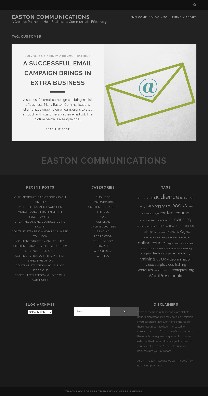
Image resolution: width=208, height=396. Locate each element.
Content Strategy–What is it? (40, 241)
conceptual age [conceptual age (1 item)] (150, 213)
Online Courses (103, 226)
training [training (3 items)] (147, 259)
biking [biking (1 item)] (142, 206)
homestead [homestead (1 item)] (160, 232)
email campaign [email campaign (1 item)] (146, 226)
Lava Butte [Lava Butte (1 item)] (154, 237)
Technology (103, 241)
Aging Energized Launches (40, 206)
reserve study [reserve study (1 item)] (147, 248)
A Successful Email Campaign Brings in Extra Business (57, 73)
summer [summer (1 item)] (159, 248)
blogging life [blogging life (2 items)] (161, 206)
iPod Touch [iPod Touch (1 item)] (173, 232)
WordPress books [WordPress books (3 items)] (165, 275)
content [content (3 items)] (167, 212)
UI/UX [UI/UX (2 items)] (161, 259)
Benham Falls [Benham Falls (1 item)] (187, 198)
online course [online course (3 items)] (151, 242)
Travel (103, 246)
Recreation (103, 236)
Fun (103, 216)
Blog (155, 17)
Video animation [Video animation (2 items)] (179, 259)
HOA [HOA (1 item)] (171, 226)
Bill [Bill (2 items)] (148, 206)
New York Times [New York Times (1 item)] (181, 237)
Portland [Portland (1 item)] (184, 243)
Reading (103, 231)
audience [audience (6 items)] (166, 196)
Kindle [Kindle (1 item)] (144, 237)
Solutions (172, 17)
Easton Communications (51, 17)
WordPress (103, 250)
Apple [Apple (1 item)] (150, 198)
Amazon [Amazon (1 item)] (142, 198)
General (103, 221)
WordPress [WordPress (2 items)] (146, 270)
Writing (103, 255)
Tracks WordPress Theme (86, 391)
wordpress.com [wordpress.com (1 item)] (163, 270)
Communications (76, 56)
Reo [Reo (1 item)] (192, 243)
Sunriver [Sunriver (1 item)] (168, 248)
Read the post (58, 129)
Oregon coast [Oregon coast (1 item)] (173, 243)
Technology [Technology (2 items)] (161, 253)
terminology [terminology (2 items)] (181, 253)
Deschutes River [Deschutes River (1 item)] (159, 220)
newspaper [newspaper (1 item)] (166, 237)
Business (103, 197)
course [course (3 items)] (182, 212)
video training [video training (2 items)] (176, 265)
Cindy (53, 56)
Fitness (103, 211)
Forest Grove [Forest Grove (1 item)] (162, 226)
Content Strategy (103, 206)
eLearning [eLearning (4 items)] (180, 219)
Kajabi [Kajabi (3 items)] (185, 231)
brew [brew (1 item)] (190, 206)
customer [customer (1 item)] (145, 220)
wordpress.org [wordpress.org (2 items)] (183, 270)
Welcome (139, 17)
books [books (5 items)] (179, 205)
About (190, 17)
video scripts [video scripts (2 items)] (155, 265)
